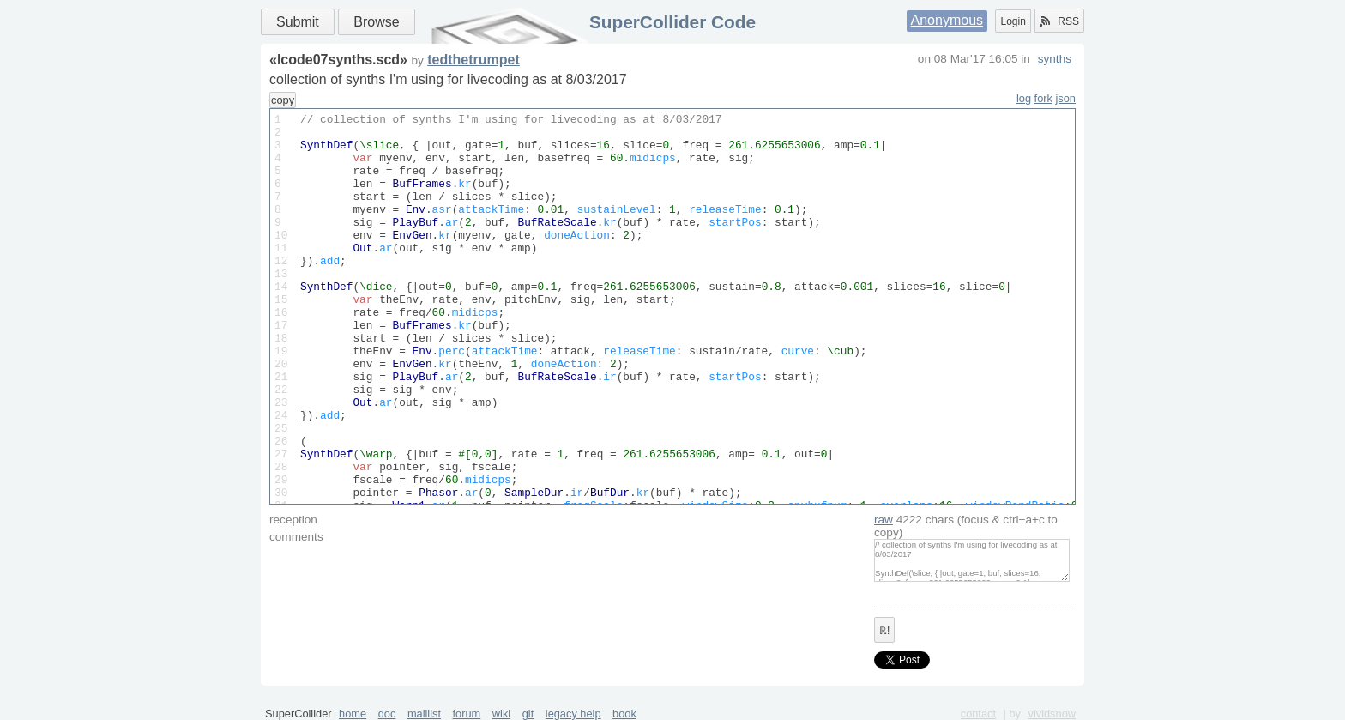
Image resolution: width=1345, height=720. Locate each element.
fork (1043, 98)
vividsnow (1052, 713)
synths (1054, 58)
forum (467, 713)
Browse (376, 22)
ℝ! (884, 631)
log (1023, 98)
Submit (297, 22)
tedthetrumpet (473, 59)
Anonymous (947, 20)
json (1066, 98)
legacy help (573, 713)
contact (978, 713)
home (352, 713)
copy (282, 100)
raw (883, 519)
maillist (424, 713)
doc (387, 713)
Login (1012, 21)
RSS (1059, 21)
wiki (501, 713)
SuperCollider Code (672, 22)
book (624, 713)
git (528, 713)
